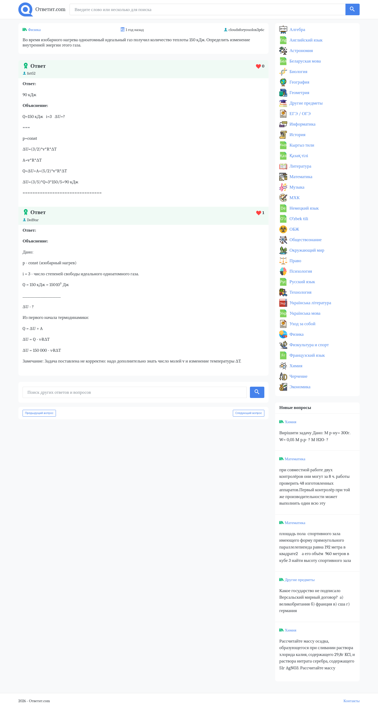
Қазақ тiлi (298, 155)
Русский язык (301, 281)
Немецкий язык (303, 208)
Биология (297, 71)
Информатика (302, 124)
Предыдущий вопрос (39, 413)
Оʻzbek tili (298, 218)
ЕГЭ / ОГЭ (299, 113)
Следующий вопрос (248, 413)
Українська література (309, 302)
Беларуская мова (304, 61)
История (297, 134)
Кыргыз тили (301, 145)
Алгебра (296, 29)
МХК (294, 197)
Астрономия (300, 50)
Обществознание (305, 239)
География (298, 82)
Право (294, 260)
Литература (299, 166)
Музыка (296, 187)
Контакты (352, 701)
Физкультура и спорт (308, 344)
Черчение (297, 376)
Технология (300, 292)
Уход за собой (302, 323)
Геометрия (298, 92)
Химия (295, 365)
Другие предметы (305, 103)
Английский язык (305, 40)
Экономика (299, 386)
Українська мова (304, 313)
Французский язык (306, 355)
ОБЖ (293, 229)
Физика (34, 29)
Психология (300, 271)
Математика (300, 176)
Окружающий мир (306, 250)
